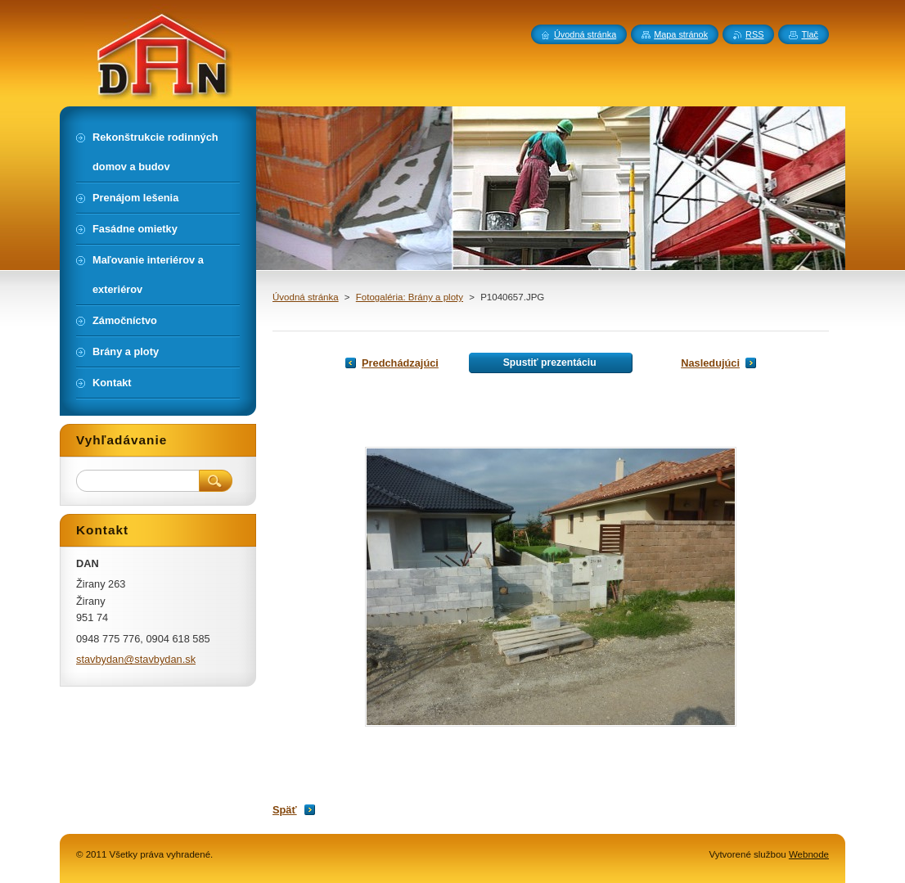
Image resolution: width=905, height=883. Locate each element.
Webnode (809, 854)
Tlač (809, 34)
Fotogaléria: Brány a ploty (409, 297)
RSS (754, 34)
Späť (284, 810)
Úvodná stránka (305, 297)
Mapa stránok (681, 34)
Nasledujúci (710, 363)
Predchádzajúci (400, 363)
